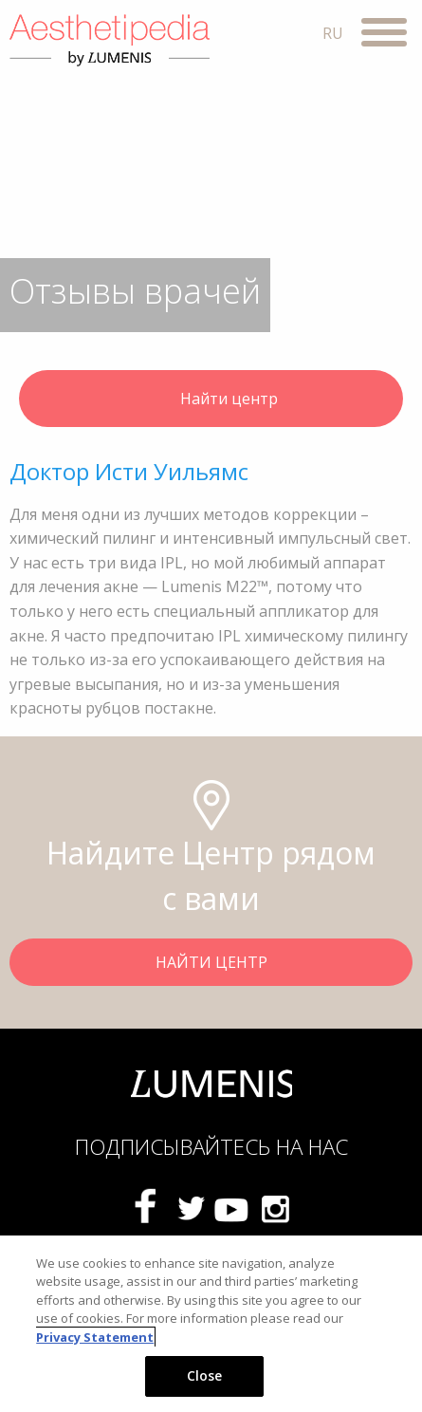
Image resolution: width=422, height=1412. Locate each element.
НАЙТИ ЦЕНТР (211, 962)
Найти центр (211, 400)
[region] (211, 1324)
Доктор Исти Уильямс (128, 471)
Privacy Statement (95, 1337)
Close (205, 1375)
